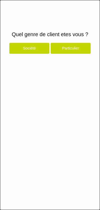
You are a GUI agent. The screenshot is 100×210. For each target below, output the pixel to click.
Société (29, 48)
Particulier (70, 48)
